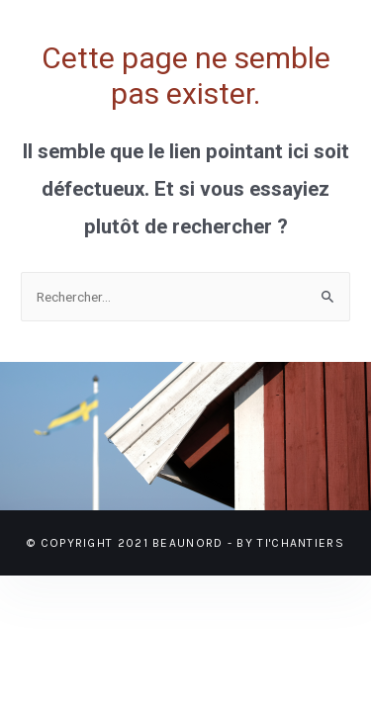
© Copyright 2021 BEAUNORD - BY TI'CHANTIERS (185, 543)
